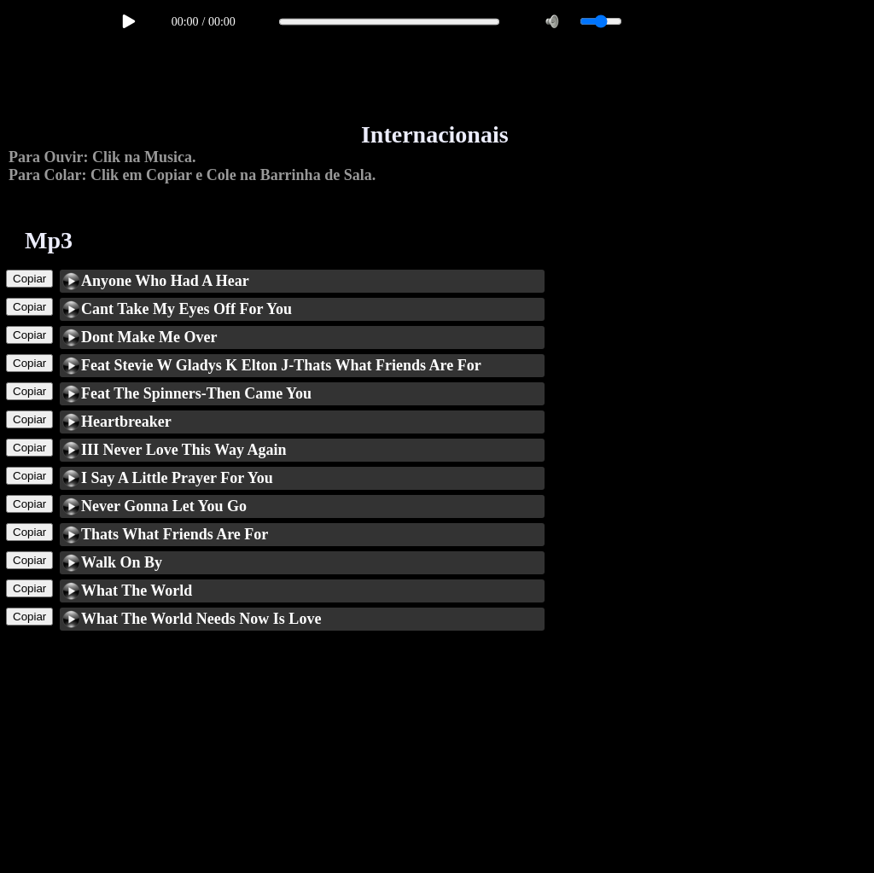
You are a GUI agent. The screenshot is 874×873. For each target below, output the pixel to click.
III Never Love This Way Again (184, 449)
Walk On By (121, 562)
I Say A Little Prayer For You (177, 477)
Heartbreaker (126, 421)
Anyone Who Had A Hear (165, 280)
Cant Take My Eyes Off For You (186, 308)
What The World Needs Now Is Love (201, 618)
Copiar (29, 278)
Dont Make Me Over (149, 337)
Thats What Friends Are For (174, 534)
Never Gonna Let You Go (164, 506)
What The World (136, 590)
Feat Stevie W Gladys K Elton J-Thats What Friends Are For (281, 365)
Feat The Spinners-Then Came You (196, 393)
